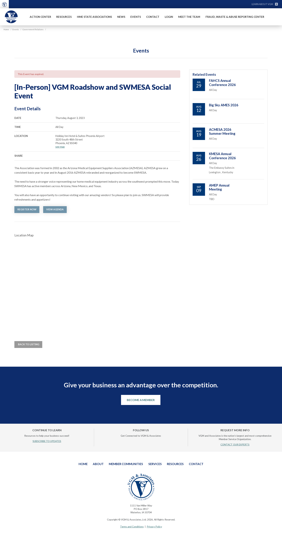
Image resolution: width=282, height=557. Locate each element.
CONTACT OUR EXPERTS (234, 444)
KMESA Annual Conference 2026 (222, 156)
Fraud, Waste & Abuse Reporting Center (235, 16)
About (98, 464)
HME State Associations (94, 16)
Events (135, 16)
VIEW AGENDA (55, 209)
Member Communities (126, 464)
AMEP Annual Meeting (219, 187)
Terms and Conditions (132, 526)
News (121, 16)
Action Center (40, 16)
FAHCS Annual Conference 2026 (222, 83)
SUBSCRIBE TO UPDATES (47, 441)
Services (155, 464)
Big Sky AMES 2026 (223, 105)
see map (60, 146)
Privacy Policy (154, 526)
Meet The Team (189, 16)
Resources (64, 16)
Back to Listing (28, 344)
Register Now (26, 209)
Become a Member (141, 400)
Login (169, 16)
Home (83, 464)
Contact (152, 16)
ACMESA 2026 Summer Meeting (222, 131)
